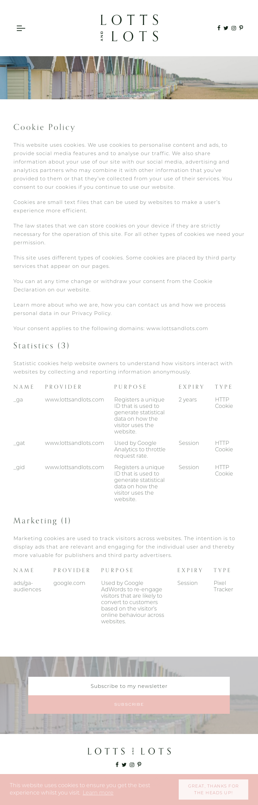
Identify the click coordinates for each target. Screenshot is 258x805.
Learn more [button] (98, 793)
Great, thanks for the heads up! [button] (213, 789)
